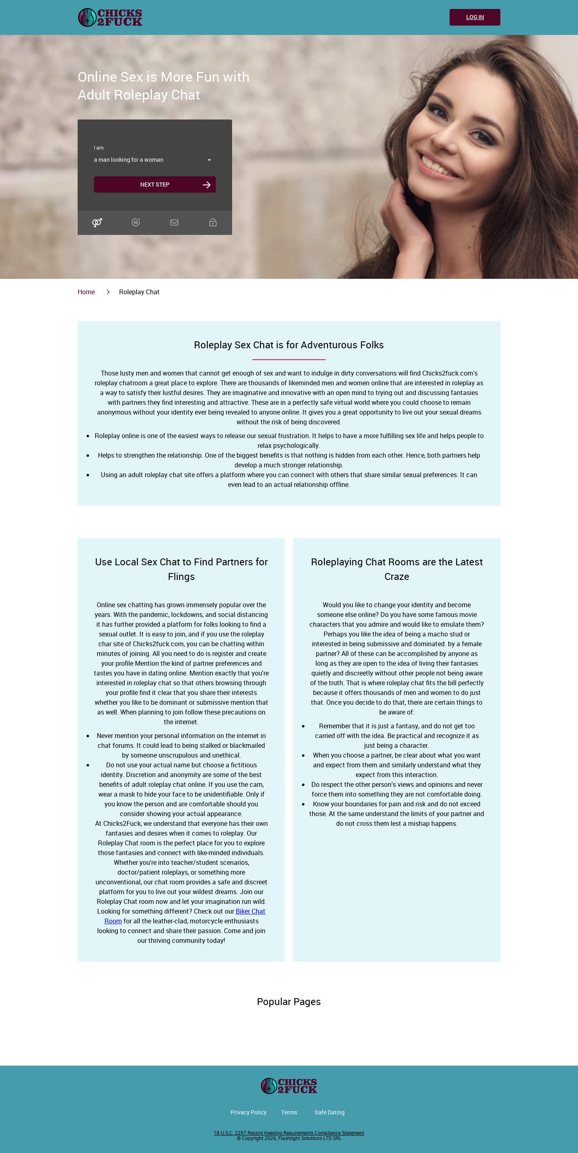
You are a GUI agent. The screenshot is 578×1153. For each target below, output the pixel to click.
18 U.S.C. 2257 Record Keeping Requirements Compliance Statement (289, 1132)
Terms (289, 1112)
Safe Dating (330, 1112)
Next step (154, 184)
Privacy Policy (248, 1112)
